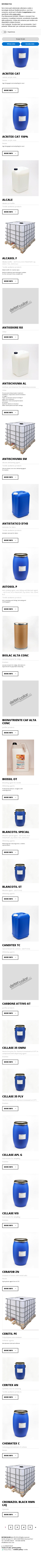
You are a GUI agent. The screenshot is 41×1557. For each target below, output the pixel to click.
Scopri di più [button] (20, 1548)
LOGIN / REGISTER (9, 14)
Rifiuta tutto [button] (11, 1553)
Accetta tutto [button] (29, 1553)
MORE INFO (8, 90)
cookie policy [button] (16, 1523)
